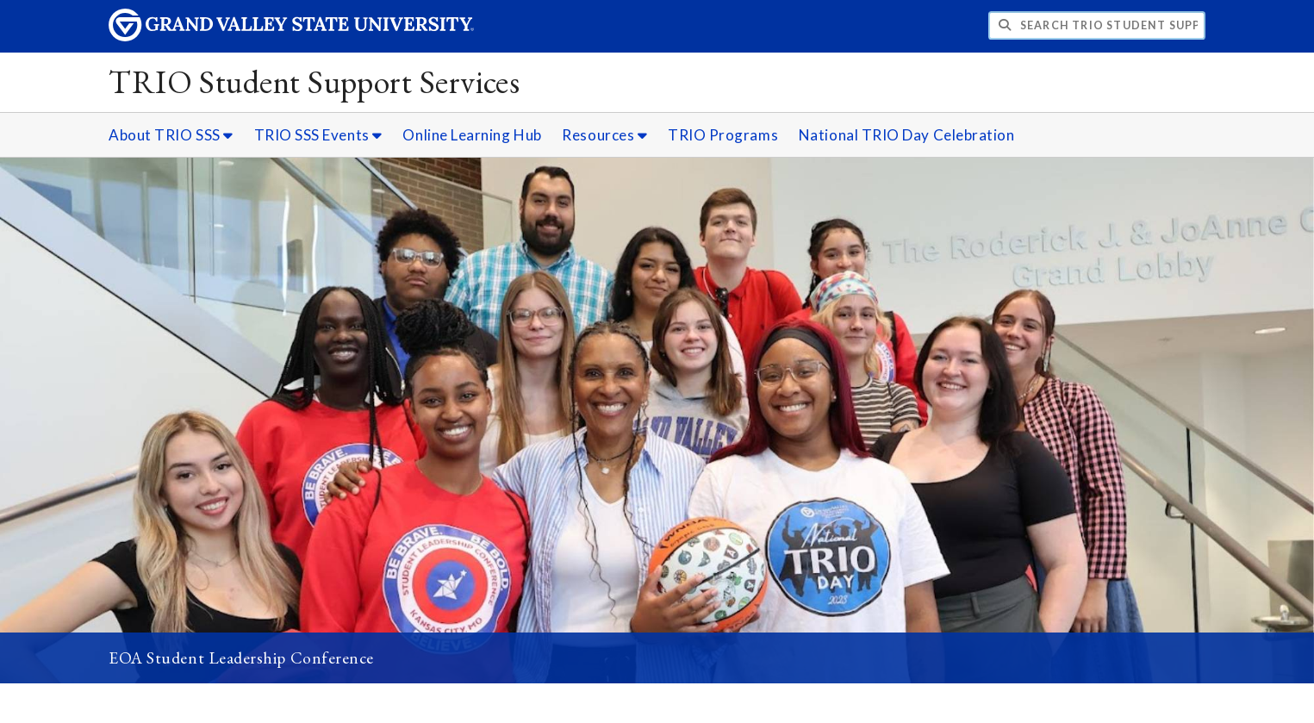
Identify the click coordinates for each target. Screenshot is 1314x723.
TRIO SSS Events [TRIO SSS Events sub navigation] (318, 135)
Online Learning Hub (471, 135)
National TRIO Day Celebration (907, 135)
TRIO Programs (723, 135)
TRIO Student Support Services (314, 81)
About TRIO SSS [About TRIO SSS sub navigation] (171, 135)
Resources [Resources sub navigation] (604, 135)
